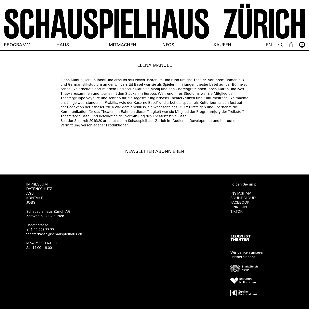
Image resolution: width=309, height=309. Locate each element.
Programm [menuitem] (17, 45)
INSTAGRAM (240, 194)
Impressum (37, 185)
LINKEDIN (238, 207)
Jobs (30, 203)
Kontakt (34, 198)
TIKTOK (236, 212)
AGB (30, 194)
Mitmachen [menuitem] (122, 45)
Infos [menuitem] (167, 45)
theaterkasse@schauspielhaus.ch (54, 234)
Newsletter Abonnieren (154, 151)
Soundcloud (243, 198)
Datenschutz (39, 189)
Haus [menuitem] (62, 45)
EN (269, 45)
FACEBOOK (239, 203)
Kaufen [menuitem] (222, 45)
